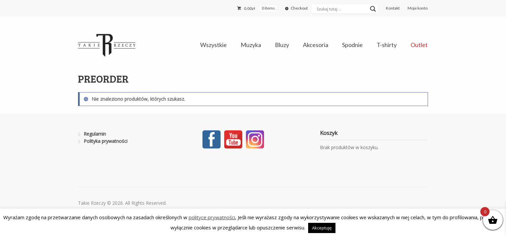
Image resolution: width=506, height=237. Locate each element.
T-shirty (387, 44)
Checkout (299, 8)
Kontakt (393, 8)
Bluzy (282, 44)
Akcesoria (315, 44)
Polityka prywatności (105, 141)
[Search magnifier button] (373, 8)
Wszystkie (213, 44)
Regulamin (95, 134)
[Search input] (342, 8)
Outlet (419, 44)
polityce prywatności (212, 217)
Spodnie (352, 44)
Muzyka (251, 44)
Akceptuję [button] (322, 228)
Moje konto (418, 8)
